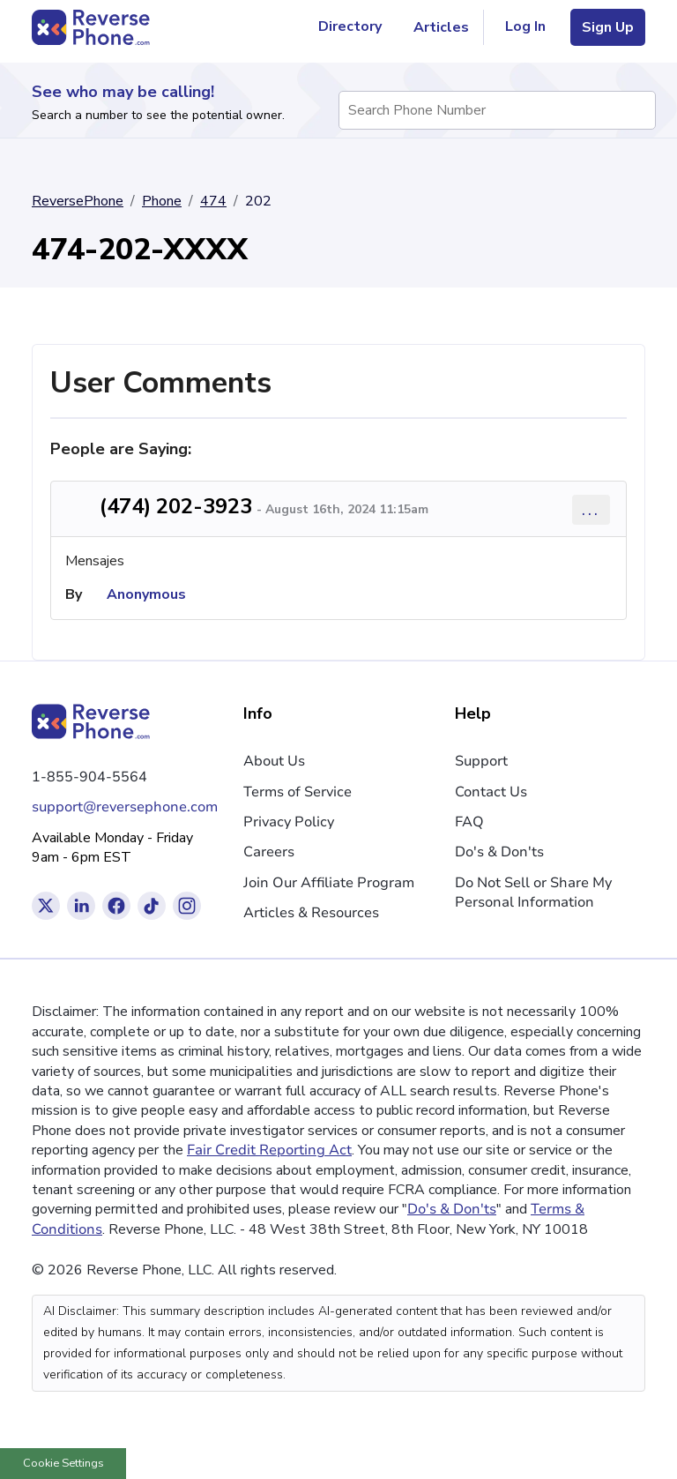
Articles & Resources (311, 913)
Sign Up (608, 27)
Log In (525, 26)
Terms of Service (297, 792)
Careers (268, 852)
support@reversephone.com (125, 807)
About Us (274, 761)
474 (213, 201)
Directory (357, 27)
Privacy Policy (288, 822)
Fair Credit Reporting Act (269, 1150)
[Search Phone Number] (634, 110)
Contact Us (491, 792)
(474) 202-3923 (176, 506)
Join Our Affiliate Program (328, 883)
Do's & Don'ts (499, 852)
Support (481, 761)
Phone (162, 201)
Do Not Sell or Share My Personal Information (533, 892)
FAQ (469, 822)
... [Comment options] (591, 509)
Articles (441, 27)
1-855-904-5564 (89, 777)
